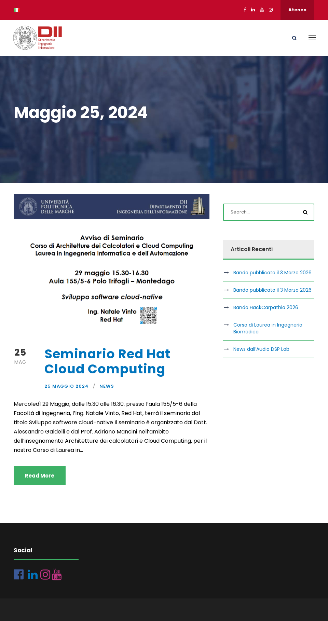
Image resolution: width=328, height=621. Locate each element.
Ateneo (297, 9)
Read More (39, 475)
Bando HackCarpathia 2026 (265, 307)
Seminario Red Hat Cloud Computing (107, 361)
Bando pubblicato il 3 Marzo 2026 (272, 272)
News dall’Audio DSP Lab (261, 349)
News (106, 386)
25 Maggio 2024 (66, 386)
